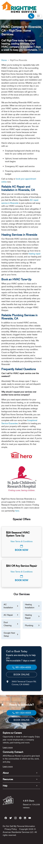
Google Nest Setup (9, 634)
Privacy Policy (11, 829)
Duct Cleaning (7, 623)
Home (4, 60)
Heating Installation (29, 606)
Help (5, 785)
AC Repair (8, 615)
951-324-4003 (21, 667)
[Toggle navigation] (38, 16)
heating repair (35, 253)
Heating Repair (28, 616)
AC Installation (8, 606)
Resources (8, 779)
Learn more (8, 747)
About (6, 772)
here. (17, 510)
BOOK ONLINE (21, 674)
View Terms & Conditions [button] (22, 541)
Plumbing (29, 625)
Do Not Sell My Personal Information (19, 826)
